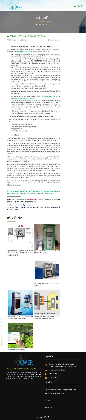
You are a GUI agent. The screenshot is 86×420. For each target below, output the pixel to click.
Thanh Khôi (48, 407)
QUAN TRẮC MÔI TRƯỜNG (16, 349)
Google (47, 400)
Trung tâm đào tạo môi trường (54, 393)
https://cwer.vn (53, 377)
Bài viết (47, 24)
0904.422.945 (53, 374)
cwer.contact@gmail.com (57, 370)
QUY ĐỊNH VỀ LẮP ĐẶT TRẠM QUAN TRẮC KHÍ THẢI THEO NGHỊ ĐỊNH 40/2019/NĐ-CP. (20, 253)
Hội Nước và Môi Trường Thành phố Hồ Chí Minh (60, 390)
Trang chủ (40, 24)
